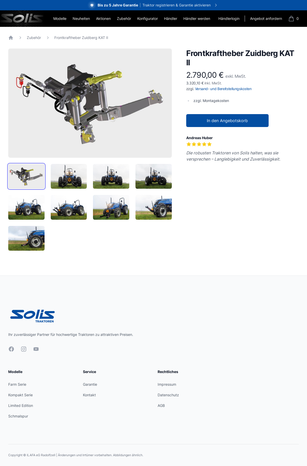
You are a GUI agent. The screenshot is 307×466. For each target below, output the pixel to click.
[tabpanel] (90, 103)
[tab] (26, 176)
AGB (161, 405)
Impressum (167, 384)
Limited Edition (20, 405)
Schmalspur (18, 416)
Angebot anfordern (266, 18)
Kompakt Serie (20, 395)
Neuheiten (81, 18)
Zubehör (124, 18)
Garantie (90, 384)
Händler (170, 18)
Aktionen (103, 18)
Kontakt (89, 395)
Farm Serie (17, 384)
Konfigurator (147, 18)
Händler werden (196, 18)
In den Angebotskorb (227, 120)
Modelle (59, 18)
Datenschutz (168, 395)
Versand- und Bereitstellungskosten (223, 88)
